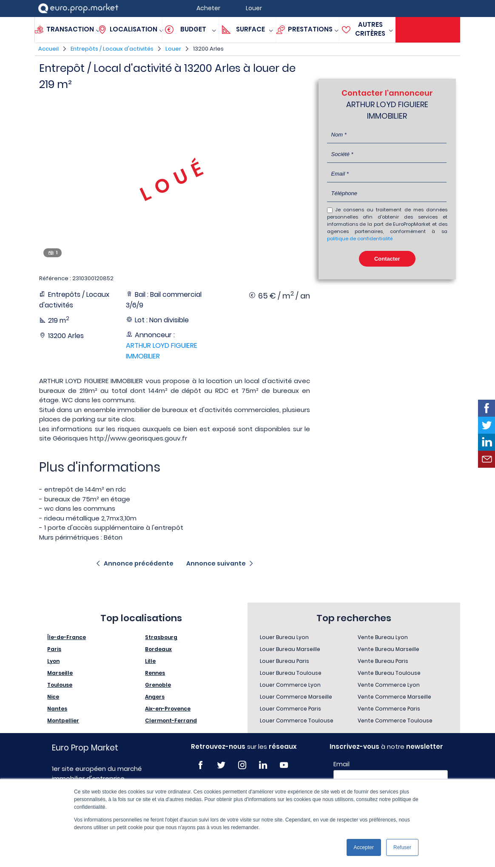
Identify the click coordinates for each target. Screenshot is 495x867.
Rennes (155, 673)
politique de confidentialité (360, 238)
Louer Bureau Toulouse (290, 673)
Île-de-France (66, 637)
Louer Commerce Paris (290, 708)
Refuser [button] (402, 847)
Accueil (48, 49)
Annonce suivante (216, 563)
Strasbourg (161, 637)
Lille (150, 661)
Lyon (53, 661)
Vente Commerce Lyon (389, 684)
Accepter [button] (364, 847)
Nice (53, 696)
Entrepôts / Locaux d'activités (112, 49)
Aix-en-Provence (168, 708)
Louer (173, 49)
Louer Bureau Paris (284, 661)
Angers (155, 696)
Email (341, 764)
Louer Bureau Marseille (290, 649)
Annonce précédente (139, 563)
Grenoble (158, 684)
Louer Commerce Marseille (296, 696)
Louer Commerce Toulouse (296, 720)
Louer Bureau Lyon (284, 637)
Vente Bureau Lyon (383, 637)
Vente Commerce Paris (389, 708)
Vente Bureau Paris (383, 661)
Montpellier (63, 720)
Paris (54, 649)
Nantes (57, 708)
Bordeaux (158, 649)
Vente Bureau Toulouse (389, 673)
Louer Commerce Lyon (290, 684)
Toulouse (59, 684)
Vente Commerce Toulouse (395, 720)
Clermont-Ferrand (171, 720)
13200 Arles (208, 49)
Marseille (60, 673)
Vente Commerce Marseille (394, 696)
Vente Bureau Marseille (388, 649)
